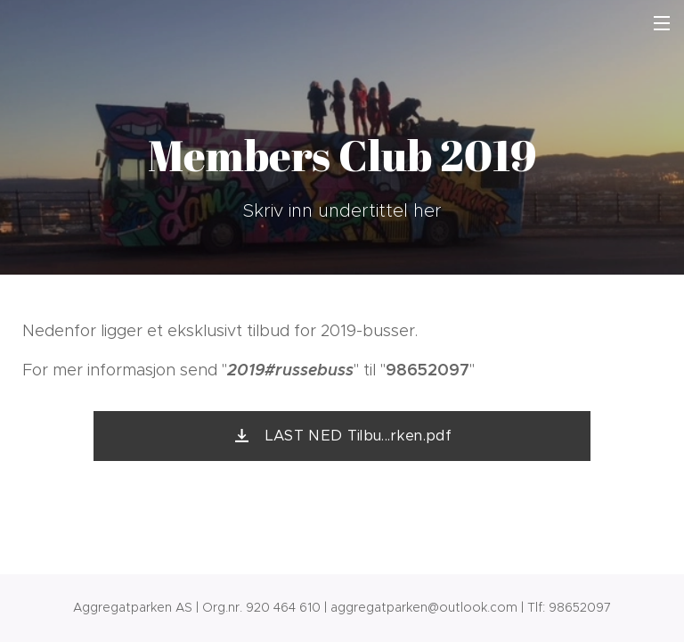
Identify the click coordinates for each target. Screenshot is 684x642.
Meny (662, 23)
